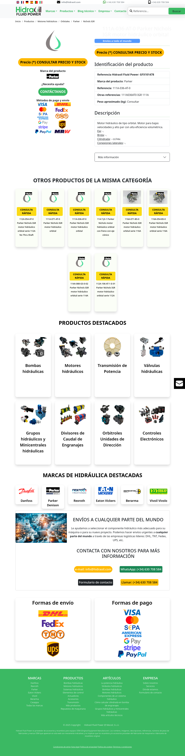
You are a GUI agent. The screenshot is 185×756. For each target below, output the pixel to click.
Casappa (34, 702)
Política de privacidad (88, 746)
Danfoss (26, 501)
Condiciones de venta (61, 746)
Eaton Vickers (105, 501)
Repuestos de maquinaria (73, 708)
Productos (29, 21)
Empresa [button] (104, 11)
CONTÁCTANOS (53, 91)
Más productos (73, 705)
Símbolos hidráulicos (112, 686)
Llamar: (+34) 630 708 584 (139, 582)
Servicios (150, 686)
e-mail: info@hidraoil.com (93, 569)
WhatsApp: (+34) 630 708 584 (141, 569)
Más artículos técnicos (112, 715)
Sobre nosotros (150, 682)
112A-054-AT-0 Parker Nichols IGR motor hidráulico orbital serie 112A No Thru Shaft (26, 227)
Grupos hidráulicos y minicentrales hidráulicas (112, 710)
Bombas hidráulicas (73, 682)
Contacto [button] (120, 11)
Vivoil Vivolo (158, 501)
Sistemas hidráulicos (73, 689)
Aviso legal (75, 746)
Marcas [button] (50, 11)
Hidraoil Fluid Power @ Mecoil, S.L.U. (101, 724)
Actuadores (73, 695)
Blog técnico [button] (86, 11)
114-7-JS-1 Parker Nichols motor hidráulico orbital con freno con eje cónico (105, 227)
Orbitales (65, 21)
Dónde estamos (150, 689)
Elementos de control (73, 692)
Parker (76, 21)
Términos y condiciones (122, 746)
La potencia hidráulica (111, 682)
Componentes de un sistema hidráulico (112, 697)
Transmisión (73, 702)
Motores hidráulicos (47, 21)
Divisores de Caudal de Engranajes (72, 439)
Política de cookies (105, 746)
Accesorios (73, 698)
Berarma (132, 501)
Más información (108, 157)
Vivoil (34, 695)
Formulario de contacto (95, 582)
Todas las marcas (34, 705)
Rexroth (79, 501)
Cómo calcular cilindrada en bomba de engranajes (112, 704)
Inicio (18, 21)
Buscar (176, 11)
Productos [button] (66, 11)
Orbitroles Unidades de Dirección (112, 439)
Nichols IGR (89, 21)
